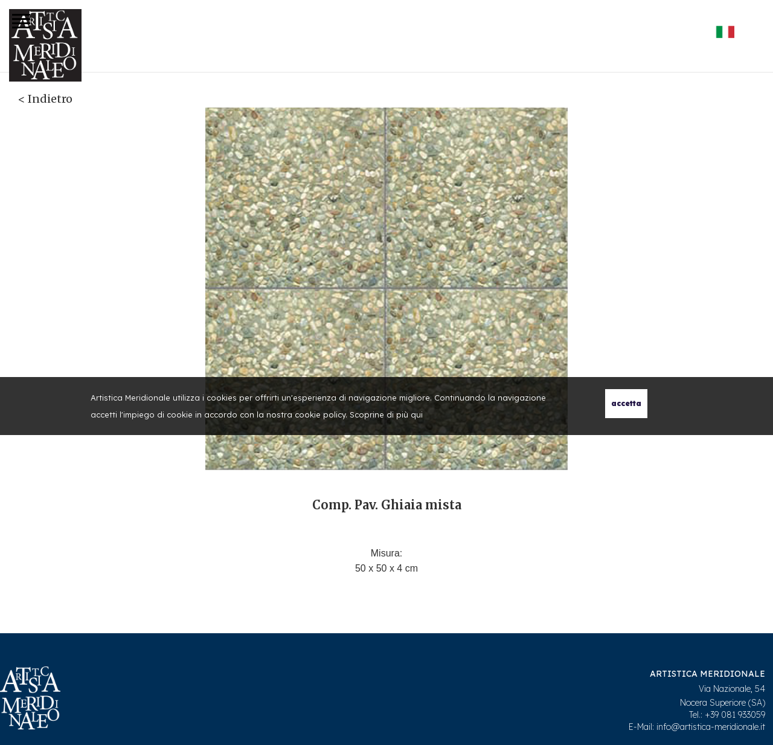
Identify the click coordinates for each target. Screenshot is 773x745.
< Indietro (45, 99)
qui (417, 414)
